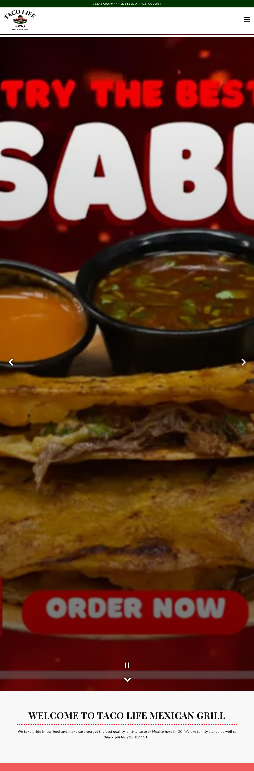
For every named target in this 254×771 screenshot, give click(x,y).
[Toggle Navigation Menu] (247, 19)
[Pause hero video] (127, 619)
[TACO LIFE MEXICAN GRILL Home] (19, 19)
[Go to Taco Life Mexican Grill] (127, 3)
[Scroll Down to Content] (127, 632)
